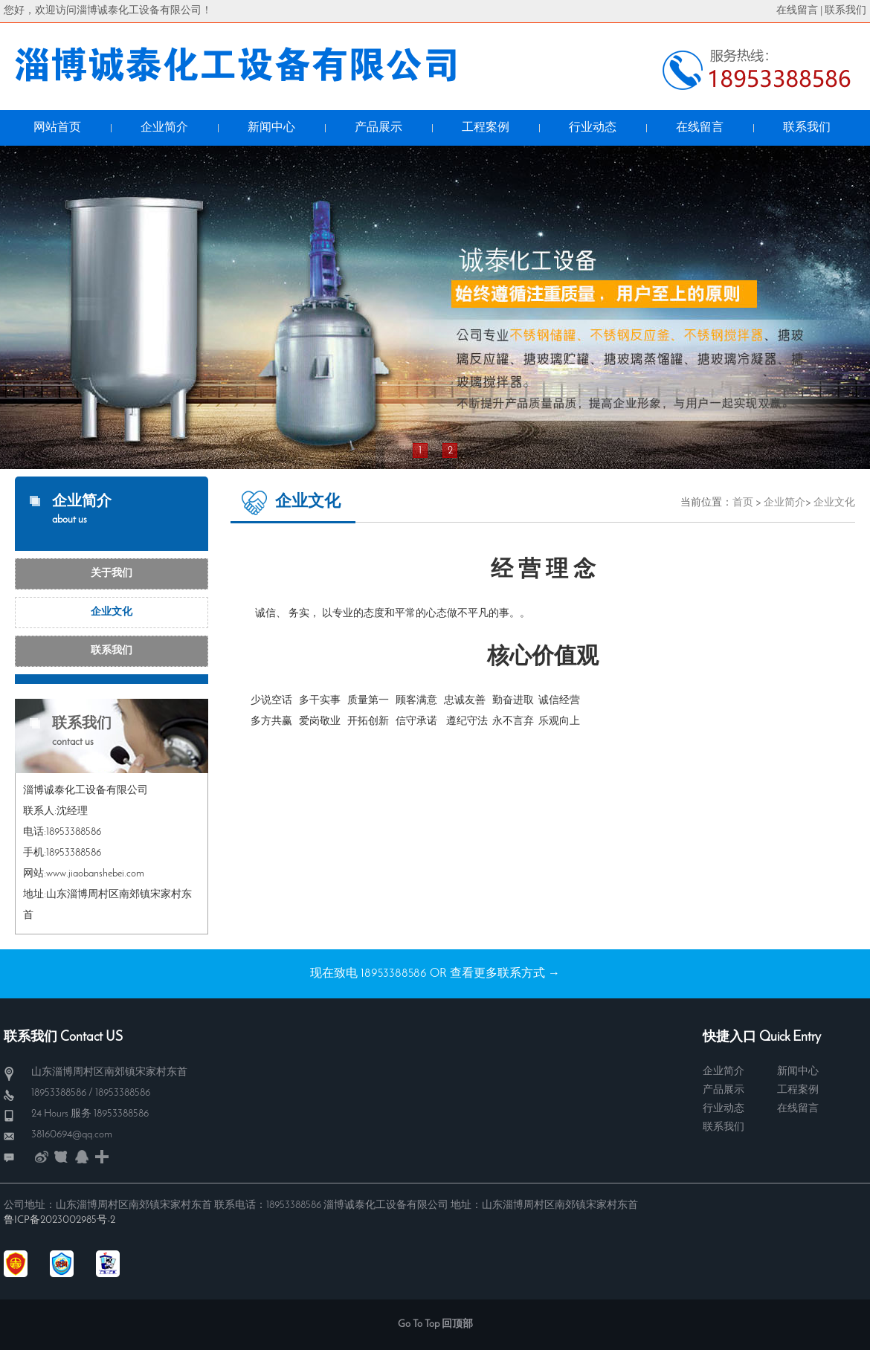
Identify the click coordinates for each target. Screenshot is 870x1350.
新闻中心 (798, 1071)
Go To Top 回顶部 (435, 1324)
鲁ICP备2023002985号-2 (59, 1220)
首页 (742, 502)
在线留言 (797, 10)
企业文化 (111, 612)
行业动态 (723, 1108)
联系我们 (845, 10)
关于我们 (111, 573)
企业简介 (784, 502)
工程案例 (798, 1090)
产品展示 (723, 1090)
